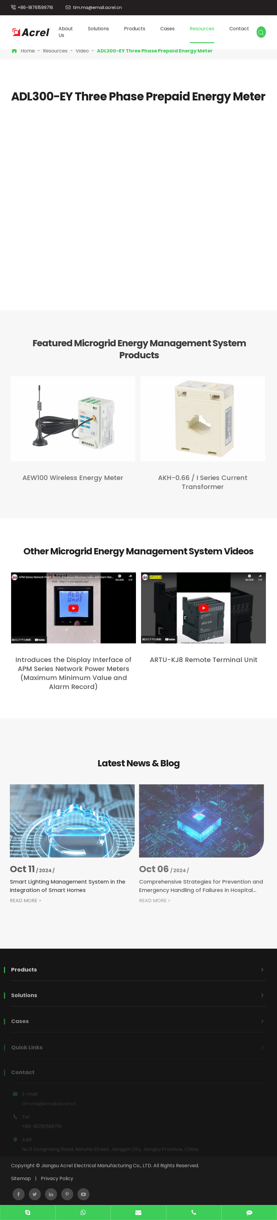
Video (82, 50)
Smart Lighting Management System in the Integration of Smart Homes (64, 886)
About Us (66, 32)
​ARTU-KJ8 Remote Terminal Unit (203, 659)
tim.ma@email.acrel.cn (97, 7)
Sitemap (21, 1178)
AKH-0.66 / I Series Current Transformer (200, 482)
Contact (239, 28)
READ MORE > (22, 900)
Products (134, 28)
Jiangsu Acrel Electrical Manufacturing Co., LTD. (96, 1165)
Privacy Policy (57, 1178)
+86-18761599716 (35, 7)
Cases (167, 28)
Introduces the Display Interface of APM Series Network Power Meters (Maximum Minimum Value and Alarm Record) (73, 673)
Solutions (98, 28)
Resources (202, 28)
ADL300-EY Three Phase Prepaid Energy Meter (154, 50)
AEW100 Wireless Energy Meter (70, 477)
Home (28, 50)
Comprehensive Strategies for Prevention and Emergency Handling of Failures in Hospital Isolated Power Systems (197, 886)
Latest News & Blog (139, 763)
